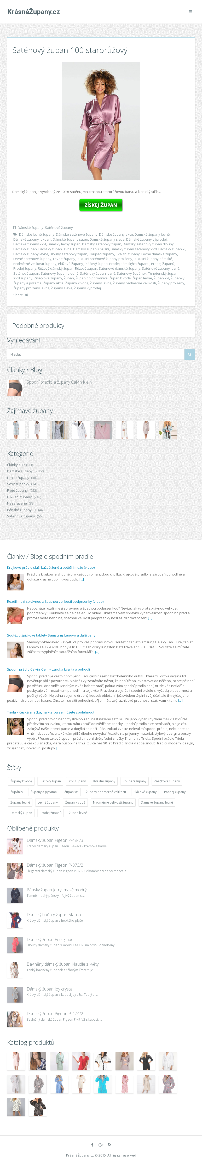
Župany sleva (61, 288)
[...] (81, 579)
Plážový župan (96, 263)
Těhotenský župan (162, 273)
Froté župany (17, 490)
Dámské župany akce (116, 234)
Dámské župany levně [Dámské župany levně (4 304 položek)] (157, 802)
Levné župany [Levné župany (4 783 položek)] (48, 802)
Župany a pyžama (27, 283)
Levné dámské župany (159, 254)
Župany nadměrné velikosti (134, 283)
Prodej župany (24, 268)
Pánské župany (19, 509)
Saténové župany (59, 227)
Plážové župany (70, 263)
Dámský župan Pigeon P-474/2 (55, 1013)
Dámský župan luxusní (91, 249)
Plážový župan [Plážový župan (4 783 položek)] (50, 781)
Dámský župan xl (171, 249)
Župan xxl (161, 278)
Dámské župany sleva (107, 239)
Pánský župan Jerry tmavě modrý (56, 890)
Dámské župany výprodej (146, 239)
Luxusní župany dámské (153, 258)
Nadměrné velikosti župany (34, 263)
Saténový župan (26, 273)
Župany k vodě (76, 283)
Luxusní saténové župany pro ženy (104, 258)
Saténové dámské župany (119, 268)
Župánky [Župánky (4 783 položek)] (16, 792)
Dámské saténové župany (76, 234)
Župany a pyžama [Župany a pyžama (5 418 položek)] (44, 792)
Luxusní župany (19, 497)
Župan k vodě (120, 278)
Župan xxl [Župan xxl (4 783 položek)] (71, 792)
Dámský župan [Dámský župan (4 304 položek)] (21, 813)
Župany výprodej (87, 288)
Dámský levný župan (64, 244)
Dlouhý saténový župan (68, 254)
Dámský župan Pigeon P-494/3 (55, 840)
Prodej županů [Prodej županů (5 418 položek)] (50, 813)
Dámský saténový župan (101, 244)
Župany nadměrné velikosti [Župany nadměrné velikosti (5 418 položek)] (106, 792)
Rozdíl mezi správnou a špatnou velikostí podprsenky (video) (55, 601)
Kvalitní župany (128, 254)
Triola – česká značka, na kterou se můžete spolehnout (50, 712)
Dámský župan (25, 249)
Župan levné (142, 278)
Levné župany (64, 258)
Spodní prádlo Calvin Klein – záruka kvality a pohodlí (48, 669)
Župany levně (100, 283)
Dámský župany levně (30, 254)
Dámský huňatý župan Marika (54, 914)
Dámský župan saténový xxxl (134, 249)
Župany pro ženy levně (31, 288)
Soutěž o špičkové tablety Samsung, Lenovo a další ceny (51, 635)
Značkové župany (48, 278)
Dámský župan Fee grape (50, 939)
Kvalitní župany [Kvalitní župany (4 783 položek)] (104, 781)
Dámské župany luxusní (32, 239)
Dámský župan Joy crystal (50, 989)
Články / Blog (17, 464)
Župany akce (53, 283)
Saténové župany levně (160, 268)
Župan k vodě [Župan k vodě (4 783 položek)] (75, 802)
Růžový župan (86, 268)
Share (20, 294)
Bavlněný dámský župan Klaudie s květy (63, 964)
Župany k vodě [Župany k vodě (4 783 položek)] (21, 781)
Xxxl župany (22, 278)
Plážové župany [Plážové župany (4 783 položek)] (145, 792)
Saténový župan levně (97, 273)
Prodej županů (162, 263)
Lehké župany (18, 477)
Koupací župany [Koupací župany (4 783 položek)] (134, 781)
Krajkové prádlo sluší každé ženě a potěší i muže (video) (51, 567)
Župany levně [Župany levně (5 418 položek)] (20, 802)
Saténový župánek (132, 273)
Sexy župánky (18, 484)
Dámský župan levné (55, 249)
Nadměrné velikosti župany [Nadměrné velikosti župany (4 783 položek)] (113, 802)
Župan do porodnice (92, 278)
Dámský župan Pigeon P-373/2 (55, 865)
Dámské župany (30, 227)
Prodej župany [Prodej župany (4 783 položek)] (175, 792)
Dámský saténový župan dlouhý (148, 244)
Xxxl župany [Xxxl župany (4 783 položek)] (77, 781)
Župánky (177, 278)
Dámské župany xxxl (29, 244)
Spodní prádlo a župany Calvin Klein (59, 382)
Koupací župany (101, 254)
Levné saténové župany (32, 258)
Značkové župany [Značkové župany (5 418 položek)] (167, 781)
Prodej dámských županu (129, 263)
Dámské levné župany (36, 234)
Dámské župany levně (152, 234)
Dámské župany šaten (70, 239)
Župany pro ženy (171, 283)
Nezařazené (17, 503)
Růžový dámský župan (55, 268)
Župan (69, 278)
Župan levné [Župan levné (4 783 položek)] (78, 813)
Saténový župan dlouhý (59, 273)
